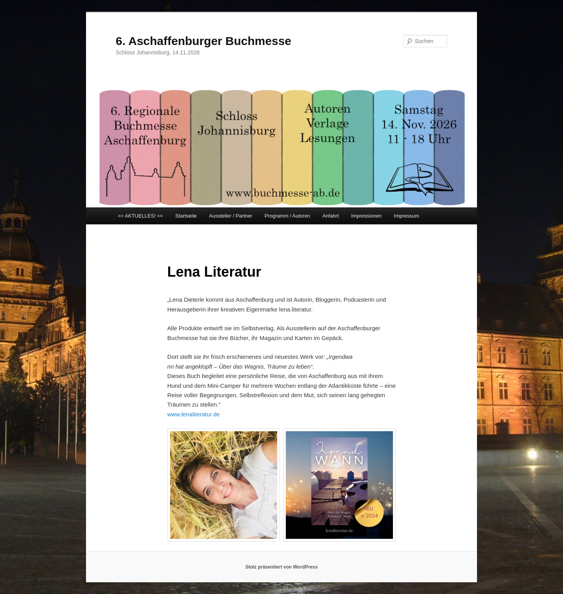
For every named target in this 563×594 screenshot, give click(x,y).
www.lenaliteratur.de (193, 414)
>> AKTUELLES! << (140, 216)
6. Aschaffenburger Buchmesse (203, 40)
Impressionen (366, 216)
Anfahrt (331, 216)
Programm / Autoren (287, 216)
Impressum (406, 216)
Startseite (186, 216)
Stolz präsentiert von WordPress (281, 567)
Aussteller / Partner (231, 216)
